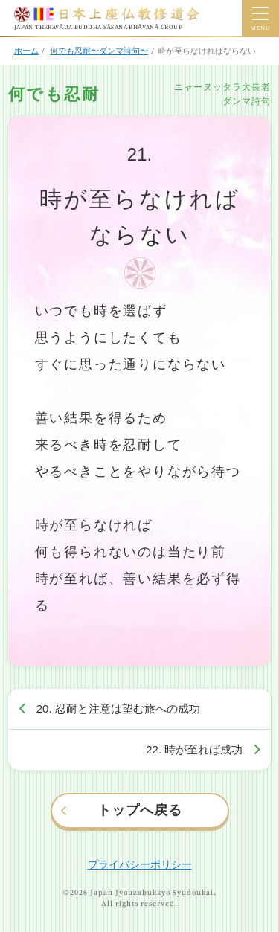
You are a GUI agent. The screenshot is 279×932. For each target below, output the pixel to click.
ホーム (26, 51)
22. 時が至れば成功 (194, 749)
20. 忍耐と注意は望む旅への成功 (118, 708)
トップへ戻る (139, 810)
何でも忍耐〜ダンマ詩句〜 (99, 51)
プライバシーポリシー (140, 864)
